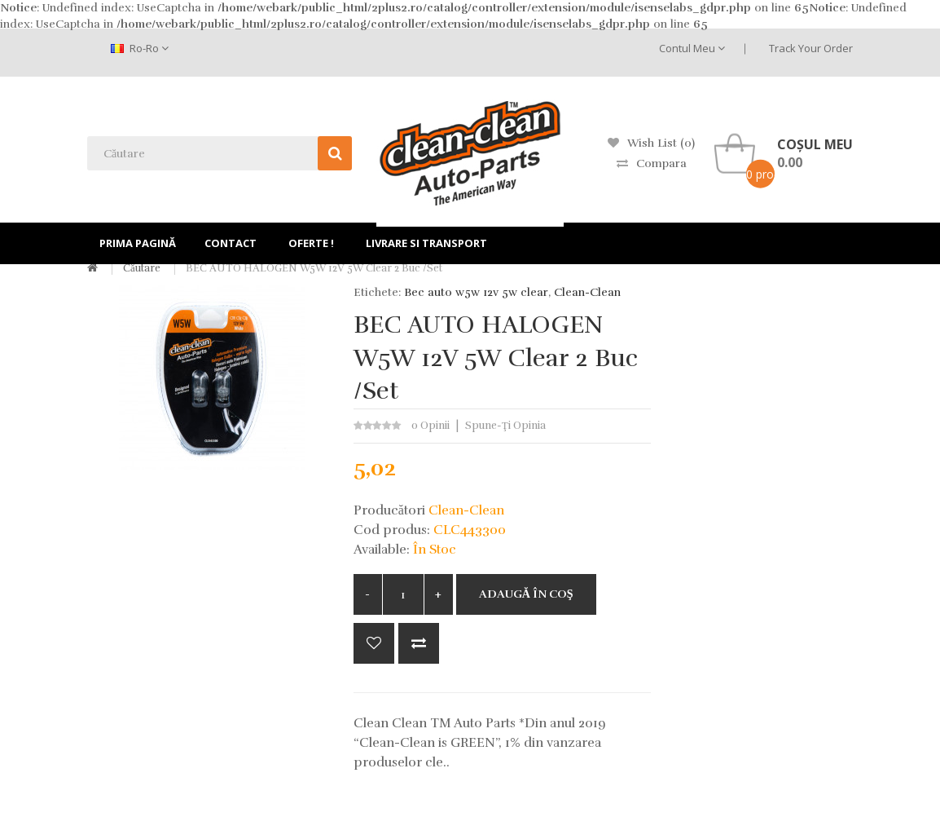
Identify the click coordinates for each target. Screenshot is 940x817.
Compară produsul (418, 643)
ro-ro (140, 48)
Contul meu (692, 48)
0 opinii (430, 426)
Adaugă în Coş (526, 594)
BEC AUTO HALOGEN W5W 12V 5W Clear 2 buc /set (314, 268)
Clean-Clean (587, 292)
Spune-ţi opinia (505, 426)
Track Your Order (811, 48)
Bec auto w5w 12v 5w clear (476, 292)
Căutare (141, 268)
